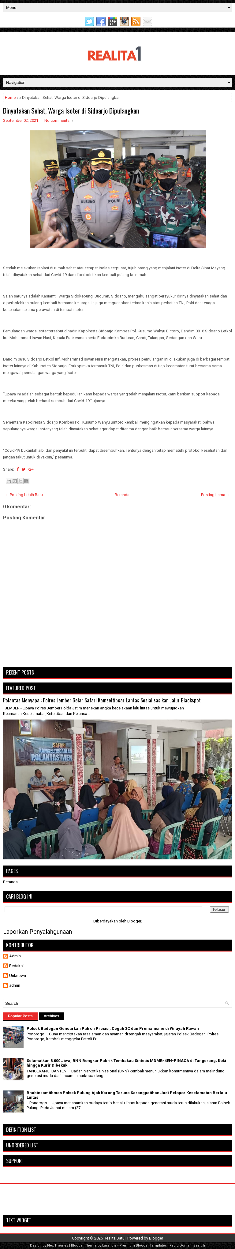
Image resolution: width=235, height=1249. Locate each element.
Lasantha (109, 1245)
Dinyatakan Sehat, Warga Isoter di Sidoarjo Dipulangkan (71, 110)
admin (14, 985)
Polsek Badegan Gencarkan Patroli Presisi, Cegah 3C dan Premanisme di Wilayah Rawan (113, 1028)
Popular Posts (20, 1016)
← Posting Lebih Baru (24, 494)
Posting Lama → (215, 494)
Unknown (17, 975)
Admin (15, 956)
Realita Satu (114, 1238)
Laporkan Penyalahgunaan (37, 931)
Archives (51, 1016)
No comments (56, 120)
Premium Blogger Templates (143, 1245)
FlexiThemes (57, 1245)
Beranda (122, 494)
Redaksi (16, 965)
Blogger (134, 921)
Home (10, 97)
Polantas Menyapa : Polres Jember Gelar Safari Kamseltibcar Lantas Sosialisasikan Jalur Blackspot (102, 700)
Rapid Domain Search (187, 1245)
